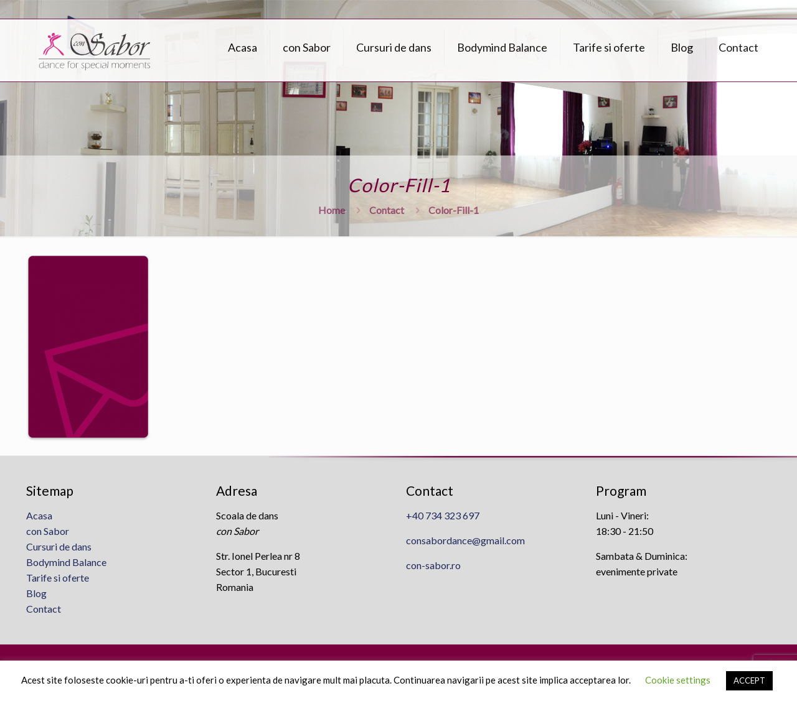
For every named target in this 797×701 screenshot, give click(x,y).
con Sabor (47, 531)
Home (331, 210)
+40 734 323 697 (442, 515)
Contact (386, 210)
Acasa (39, 515)
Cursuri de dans (59, 546)
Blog (36, 593)
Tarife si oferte (57, 577)
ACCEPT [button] (749, 680)
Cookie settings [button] (677, 679)
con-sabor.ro (433, 565)
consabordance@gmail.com (465, 540)
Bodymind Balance (66, 562)
